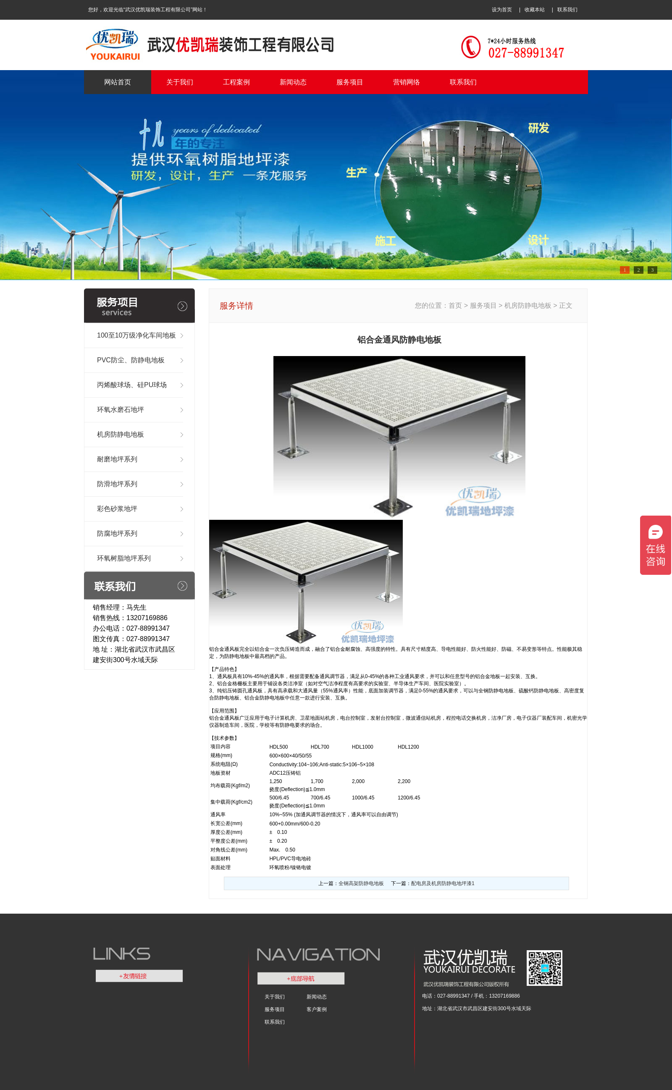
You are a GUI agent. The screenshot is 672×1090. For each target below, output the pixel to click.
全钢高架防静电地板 (361, 883)
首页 (456, 305)
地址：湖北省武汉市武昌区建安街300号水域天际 (476, 1008)
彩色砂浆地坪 (117, 508)
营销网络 (406, 82)
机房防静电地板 (120, 434)
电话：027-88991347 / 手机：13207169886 (471, 996)
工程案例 (236, 82)
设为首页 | (508, 10)
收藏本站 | (541, 10)
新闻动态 (293, 82)
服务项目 (349, 82)
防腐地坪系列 (117, 533)
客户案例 (317, 1009)
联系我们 (567, 10)
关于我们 (179, 82)
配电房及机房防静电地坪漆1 (443, 883)
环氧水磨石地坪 (120, 409)
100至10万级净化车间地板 (136, 335)
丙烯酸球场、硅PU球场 (132, 384)
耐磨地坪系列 (117, 459)
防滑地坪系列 (117, 483)
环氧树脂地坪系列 (124, 558)
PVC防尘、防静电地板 (131, 360)
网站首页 (117, 82)
